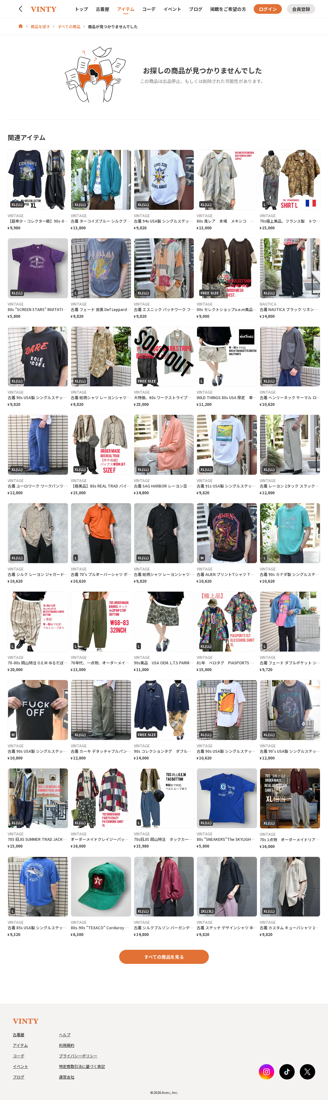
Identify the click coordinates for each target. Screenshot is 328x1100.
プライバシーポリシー (78, 1055)
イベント (172, 9)
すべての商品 (69, 26)
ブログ (195, 9)
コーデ (149, 9)
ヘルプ (64, 1034)
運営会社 (66, 1076)
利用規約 (66, 1045)
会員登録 (301, 9)
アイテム (126, 9)
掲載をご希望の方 (228, 9)
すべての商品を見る (164, 957)
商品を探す (40, 26)
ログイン (268, 9)
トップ (81, 9)
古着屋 (102, 9)
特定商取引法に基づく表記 (82, 1066)
